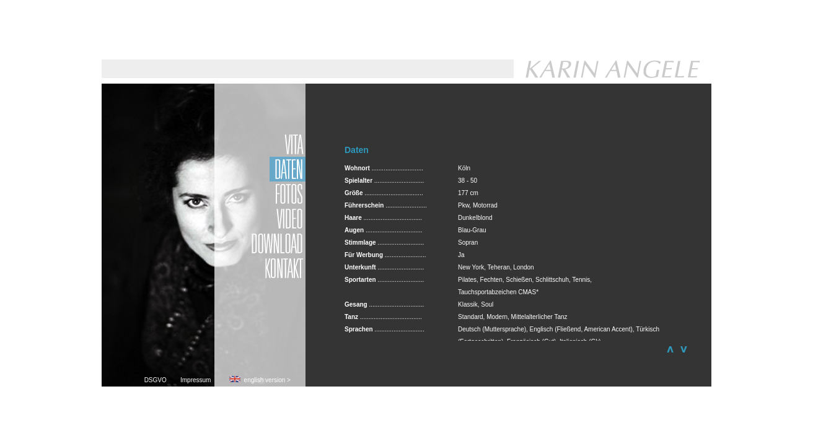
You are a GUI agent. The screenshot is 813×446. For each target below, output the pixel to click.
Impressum (197, 380)
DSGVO (162, 380)
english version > (260, 380)
